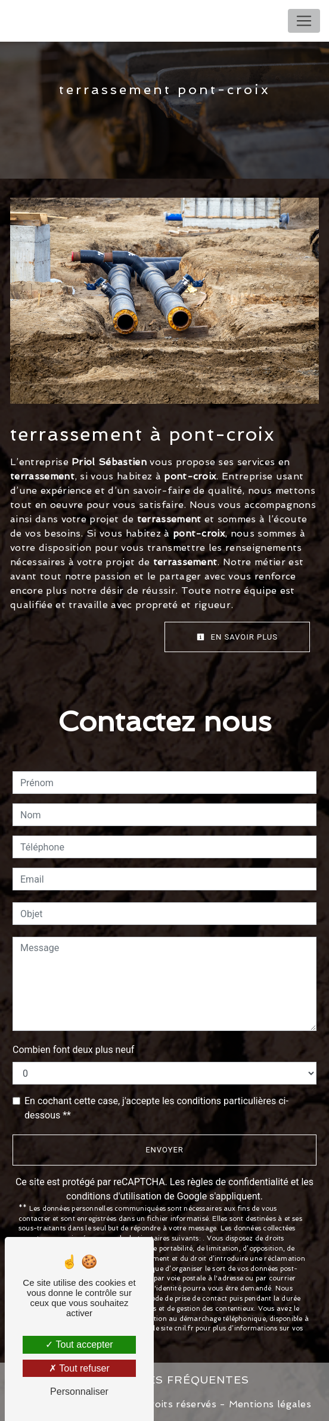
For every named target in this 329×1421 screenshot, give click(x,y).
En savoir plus (237, 636)
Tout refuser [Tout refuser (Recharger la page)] (79, 1368)
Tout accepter (79, 1344)
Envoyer (164, 1149)
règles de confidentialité (237, 1182)
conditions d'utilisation (114, 1196)
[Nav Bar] (304, 21)
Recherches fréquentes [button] (164, 1379)
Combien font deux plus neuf (73, 1049)
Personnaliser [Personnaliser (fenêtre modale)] (79, 1391)
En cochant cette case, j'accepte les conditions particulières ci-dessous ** (156, 1108)
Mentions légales (268, 1404)
